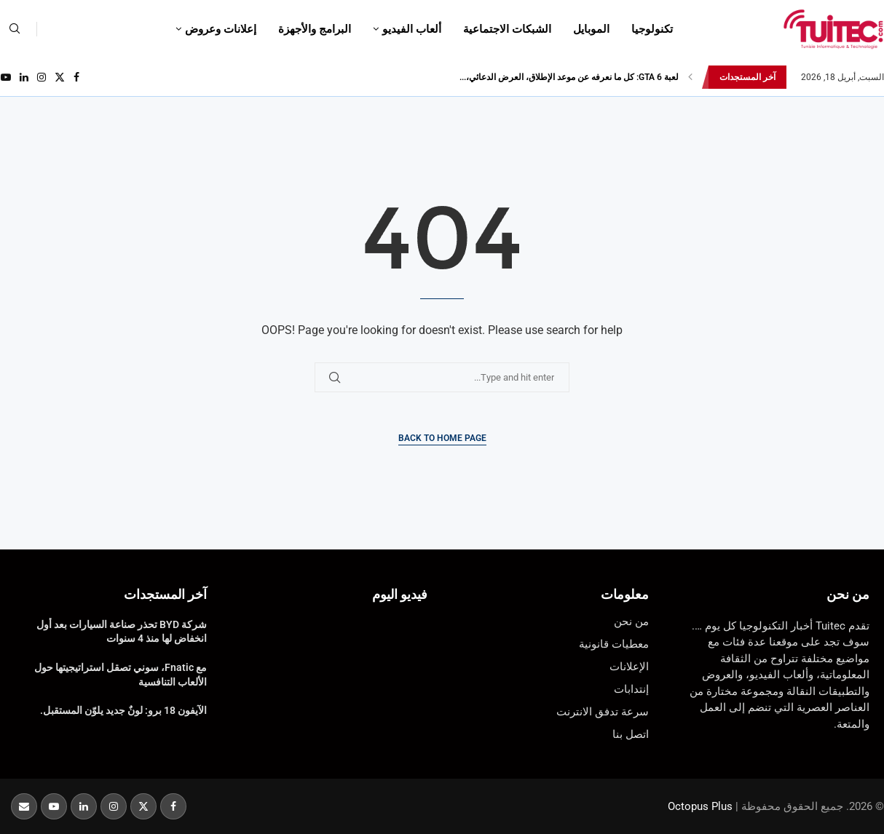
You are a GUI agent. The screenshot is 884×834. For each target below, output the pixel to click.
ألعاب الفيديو (411, 29)
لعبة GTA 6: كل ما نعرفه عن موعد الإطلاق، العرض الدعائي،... (569, 77)
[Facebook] (76, 77)
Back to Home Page (442, 438)
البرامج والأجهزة (314, 29)
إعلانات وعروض (220, 29)
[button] (690, 77)
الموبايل (591, 29)
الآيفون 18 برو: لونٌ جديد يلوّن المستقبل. (123, 710)
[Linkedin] (24, 77)
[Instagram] (41, 77)
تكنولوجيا (652, 29)
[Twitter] (60, 77)
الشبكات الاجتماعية (507, 29)
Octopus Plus (700, 806)
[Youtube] (6, 77)
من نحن (847, 594)
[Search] (14, 29)
